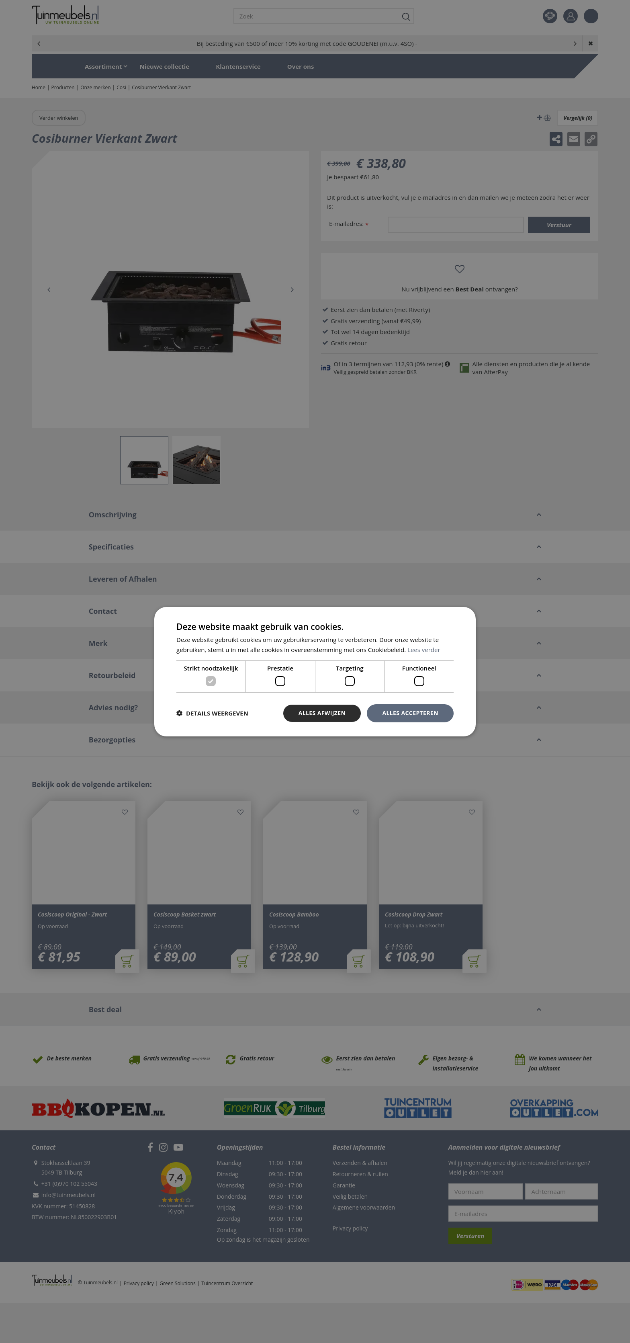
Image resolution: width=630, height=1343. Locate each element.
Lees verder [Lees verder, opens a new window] (423, 650)
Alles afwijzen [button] (322, 713)
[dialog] (315, 671)
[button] (212, 713)
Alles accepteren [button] (410, 713)
